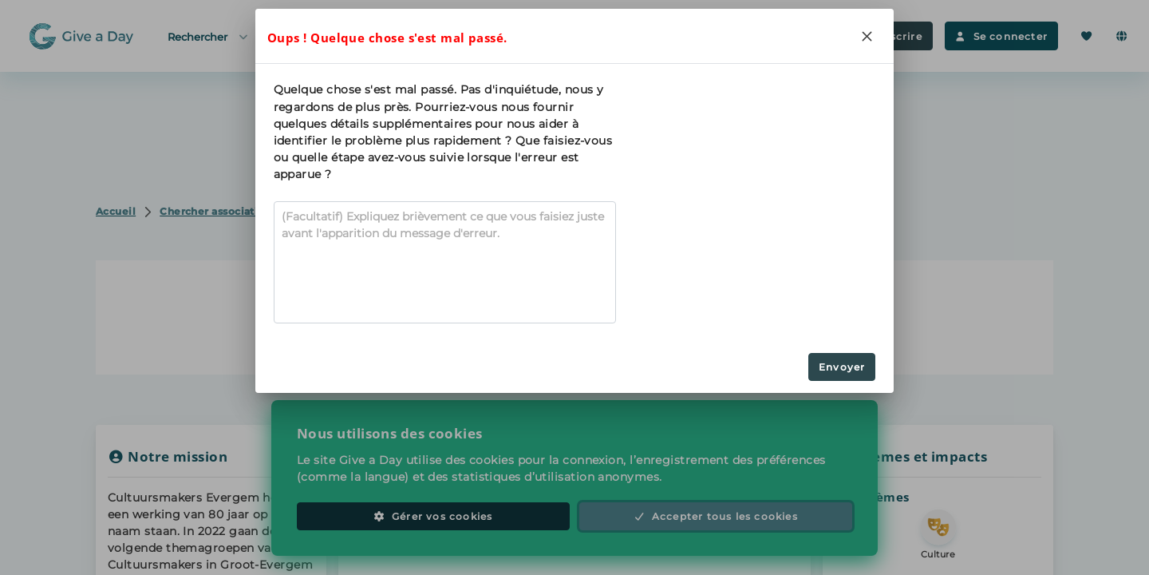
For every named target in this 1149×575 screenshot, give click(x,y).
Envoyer (842, 367)
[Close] (866, 36)
